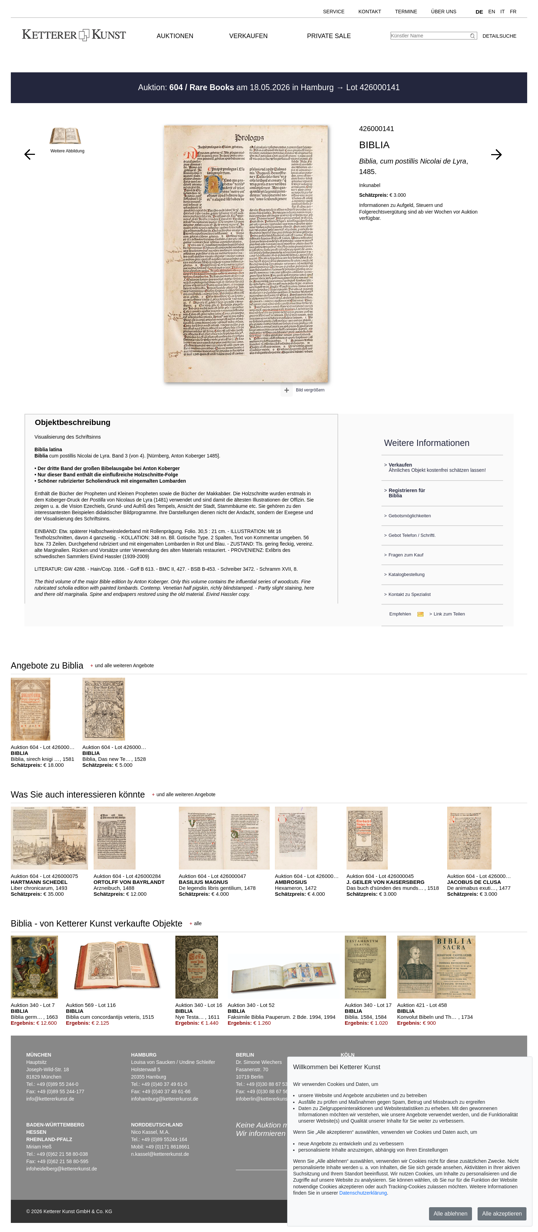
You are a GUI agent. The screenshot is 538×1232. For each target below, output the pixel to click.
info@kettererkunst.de (50, 1099)
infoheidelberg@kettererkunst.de (61, 1169)
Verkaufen (248, 36)
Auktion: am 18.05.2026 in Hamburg (237, 87)
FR (513, 11)
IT (502, 11)
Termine (406, 11)
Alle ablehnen (450, 1214)
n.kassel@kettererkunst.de (160, 1154)
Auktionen (175, 36)
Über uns (443, 11)
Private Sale (329, 36)
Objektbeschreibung (72, 422)
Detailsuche (499, 36)
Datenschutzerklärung (363, 1193)
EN (491, 11)
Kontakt (369, 11)
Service (333, 11)
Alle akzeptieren (502, 1214)
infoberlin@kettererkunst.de (266, 1099)
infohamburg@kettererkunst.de (164, 1099)
